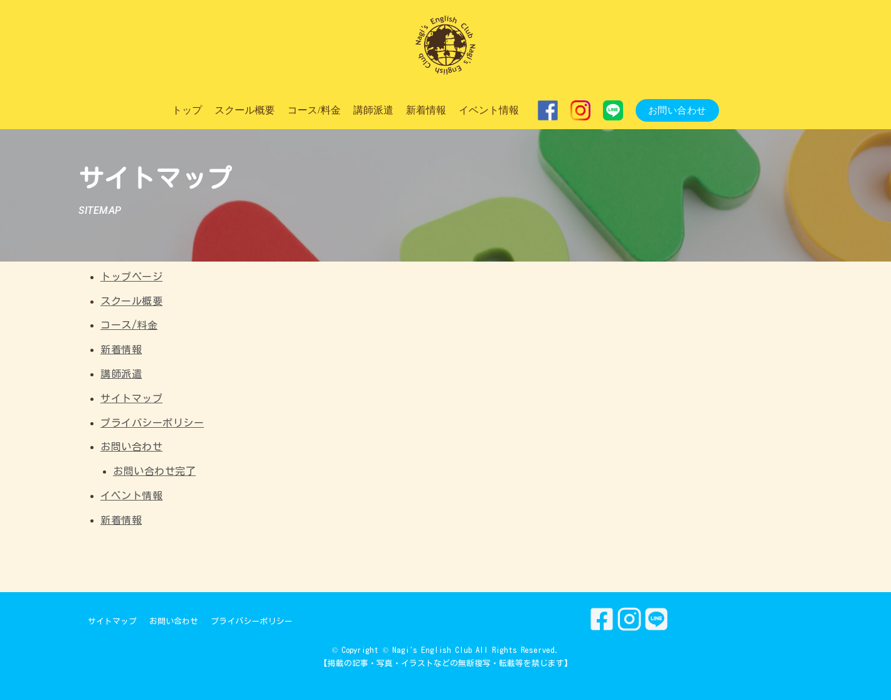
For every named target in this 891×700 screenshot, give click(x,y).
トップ (187, 110)
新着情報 (426, 110)
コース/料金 (313, 110)
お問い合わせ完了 (154, 471)
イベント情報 (489, 110)
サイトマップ (131, 398)
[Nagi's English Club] (445, 45)
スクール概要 (245, 110)
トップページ (131, 277)
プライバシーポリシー (152, 423)
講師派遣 (373, 110)
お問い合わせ (677, 110)
